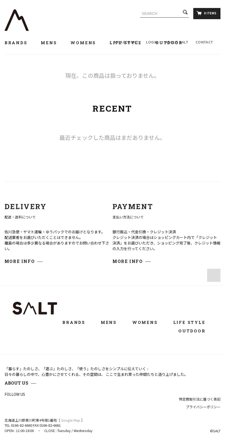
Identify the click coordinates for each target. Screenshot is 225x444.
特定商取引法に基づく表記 (199, 399)
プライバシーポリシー (203, 406)
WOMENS (86, 42)
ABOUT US (16, 383)
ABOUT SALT (176, 41)
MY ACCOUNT (126, 41)
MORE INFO (20, 261)
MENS (52, 42)
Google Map (70, 420)
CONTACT (204, 41)
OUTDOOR (195, 330)
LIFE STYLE (193, 322)
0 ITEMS (206, 13)
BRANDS (19, 42)
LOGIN (152, 41)
